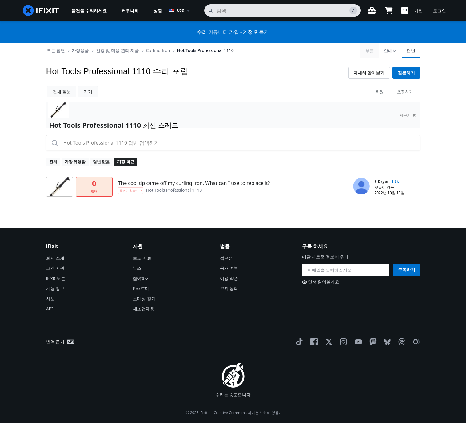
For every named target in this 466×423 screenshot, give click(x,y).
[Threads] (400, 341)
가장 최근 (125, 161)
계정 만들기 (256, 32)
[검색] (282, 10)
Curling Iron (158, 50)
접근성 (226, 258)
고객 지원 (55, 268)
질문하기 (406, 73)
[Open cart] (389, 10)
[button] (404, 10)
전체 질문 (62, 91)
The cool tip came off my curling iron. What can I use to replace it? (194, 183)
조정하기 (405, 91)
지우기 (408, 115)
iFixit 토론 (55, 278)
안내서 (390, 51)
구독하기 (406, 270)
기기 (88, 91)
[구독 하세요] (345, 270)
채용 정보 (55, 288)
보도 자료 (142, 258)
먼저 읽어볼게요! (321, 282)
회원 (380, 91)
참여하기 (141, 278)
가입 (418, 11)
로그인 (439, 11)
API (49, 309)
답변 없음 (101, 161)
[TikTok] (298, 341)
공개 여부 (229, 268)
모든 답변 (56, 50)
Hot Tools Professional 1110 (205, 50)
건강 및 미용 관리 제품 (117, 50)
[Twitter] (328, 341)
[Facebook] (313, 341)
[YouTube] (357, 341)
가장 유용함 (75, 161)
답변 (411, 51)
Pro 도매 (141, 288)
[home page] (41, 10)
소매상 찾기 (144, 298)
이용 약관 (229, 278)
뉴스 (137, 268)
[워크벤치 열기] (372, 10)
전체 (53, 161)
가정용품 (80, 50)
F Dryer (382, 181)
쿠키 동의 (229, 288)
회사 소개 (55, 258)
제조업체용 (143, 309)
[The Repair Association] (415, 341)
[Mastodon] (372, 341)
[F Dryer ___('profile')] (361, 186)
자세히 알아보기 (369, 73)
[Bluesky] (386, 342)
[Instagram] (342, 341)
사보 (50, 298)
